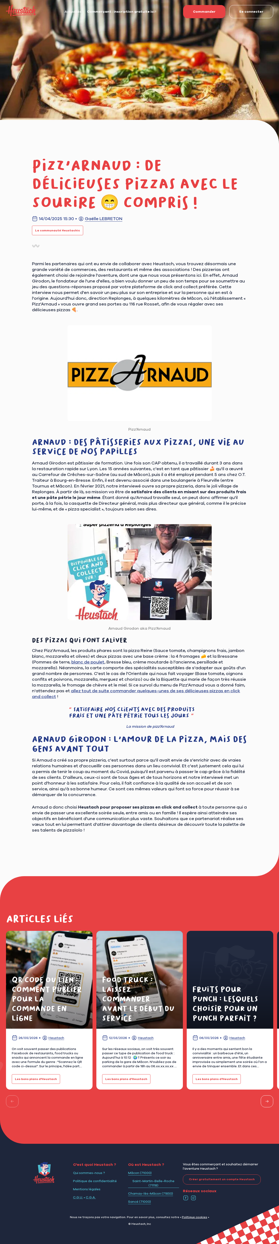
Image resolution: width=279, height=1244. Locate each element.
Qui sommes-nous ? (89, 1173)
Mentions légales (86, 1189)
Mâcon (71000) (140, 1173)
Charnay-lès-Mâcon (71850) (150, 1193)
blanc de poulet (88, 661)
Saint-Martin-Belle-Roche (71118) (153, 1183)
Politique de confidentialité (95, 1181)
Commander (199, 11)
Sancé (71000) (139, 1201)
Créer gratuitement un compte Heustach (219, 1179)
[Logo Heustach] (44, 1182)
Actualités (73, 11)
